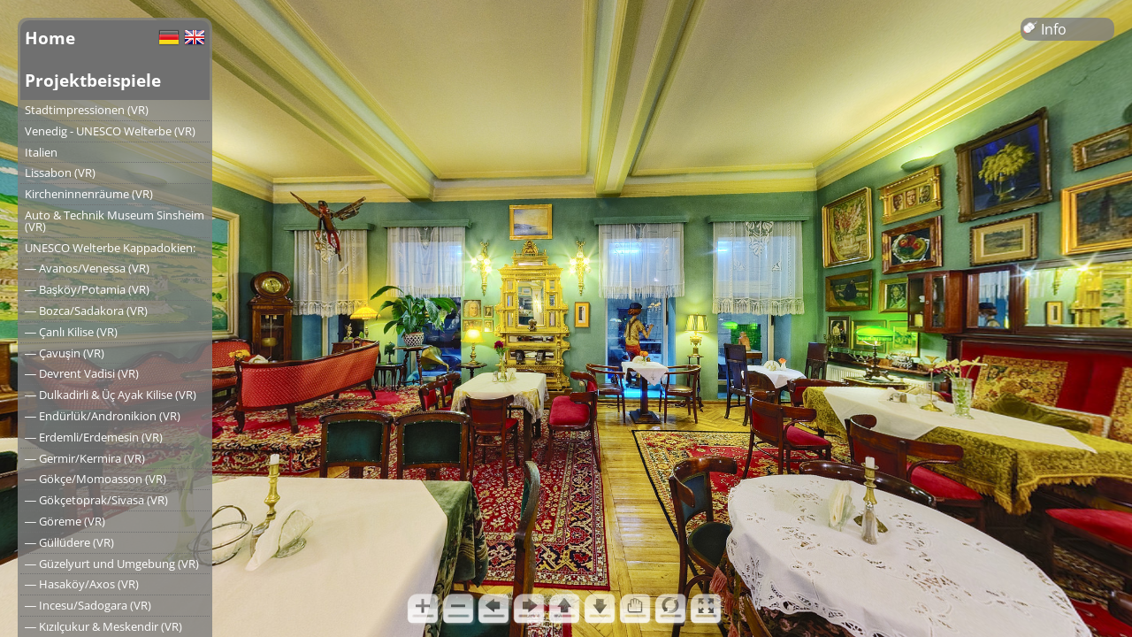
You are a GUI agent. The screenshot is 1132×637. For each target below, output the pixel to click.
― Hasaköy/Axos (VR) (82, 584)
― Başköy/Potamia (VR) (87, 289)
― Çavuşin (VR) (64, 353)
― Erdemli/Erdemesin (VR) (94, 437)
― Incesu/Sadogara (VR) (88, 605)
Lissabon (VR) (60, 172)
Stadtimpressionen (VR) (87, 110)
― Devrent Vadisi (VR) (82, 373)
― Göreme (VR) (65, 521)
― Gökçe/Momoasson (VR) (95, 479)
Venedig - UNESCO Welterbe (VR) (110, 131)
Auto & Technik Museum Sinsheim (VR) (114, 220)
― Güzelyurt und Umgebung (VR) (112, 564)
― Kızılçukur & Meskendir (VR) (103, 626)
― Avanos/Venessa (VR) (87, 268)
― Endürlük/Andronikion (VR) (102, 416)
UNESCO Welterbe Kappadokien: (110, 248)
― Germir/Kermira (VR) (85, 458)
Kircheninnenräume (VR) (89, 194)
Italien (41, 152)
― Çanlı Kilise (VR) (71, 332)
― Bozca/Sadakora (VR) (86, 310)
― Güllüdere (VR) (69, 542)
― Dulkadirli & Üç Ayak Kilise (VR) (110, 395)
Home (50, 38)
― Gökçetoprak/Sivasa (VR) (96, 500)
